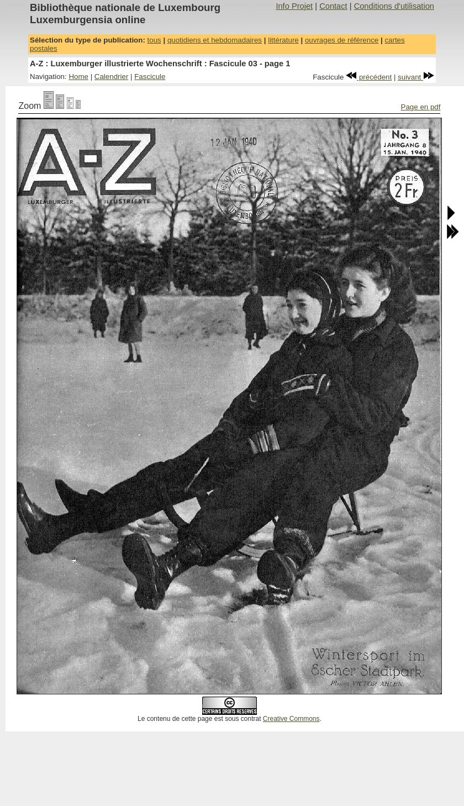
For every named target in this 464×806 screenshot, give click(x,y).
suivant (416, 77)
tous (154, 40)
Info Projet (294, 6)
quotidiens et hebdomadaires (214, 40)
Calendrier (111, 76)
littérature (283, 40)
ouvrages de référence (341, 40)
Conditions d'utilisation (394, 6)
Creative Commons (291, 719)
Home (78, 76)
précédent (369, 77)
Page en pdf (421, 107)
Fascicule (149, 76)
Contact (333, 6)
